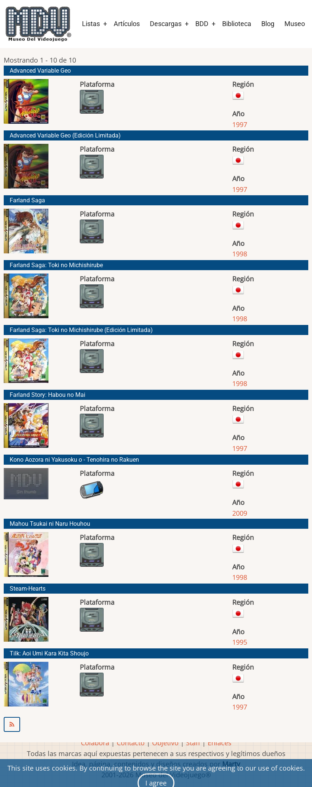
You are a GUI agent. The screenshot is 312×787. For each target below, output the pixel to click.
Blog (267, 24)
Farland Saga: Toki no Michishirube (56, 265)
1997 (239, 124)
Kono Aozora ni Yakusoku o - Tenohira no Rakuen (74, 459)
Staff (193, 742)
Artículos (127, 24)
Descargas (166, 24)
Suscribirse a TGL (156, 724)
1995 (239, 642)
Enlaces (219, 742)
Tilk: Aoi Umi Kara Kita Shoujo (49, 653)
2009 (239, 513)
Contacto (131, 742)
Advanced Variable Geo (40, 70)
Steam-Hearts (27, 588)
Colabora (95, 742)
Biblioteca (236, 24)
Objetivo (165, 742)
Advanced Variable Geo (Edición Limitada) (65, 135)
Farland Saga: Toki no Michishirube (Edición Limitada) (81, 330)
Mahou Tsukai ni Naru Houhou (50, 523)
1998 (239, 253)
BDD (201, 24)
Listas (91, 24)
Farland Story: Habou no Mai (47, 394)
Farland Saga (27, 200)
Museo (294, 24)
